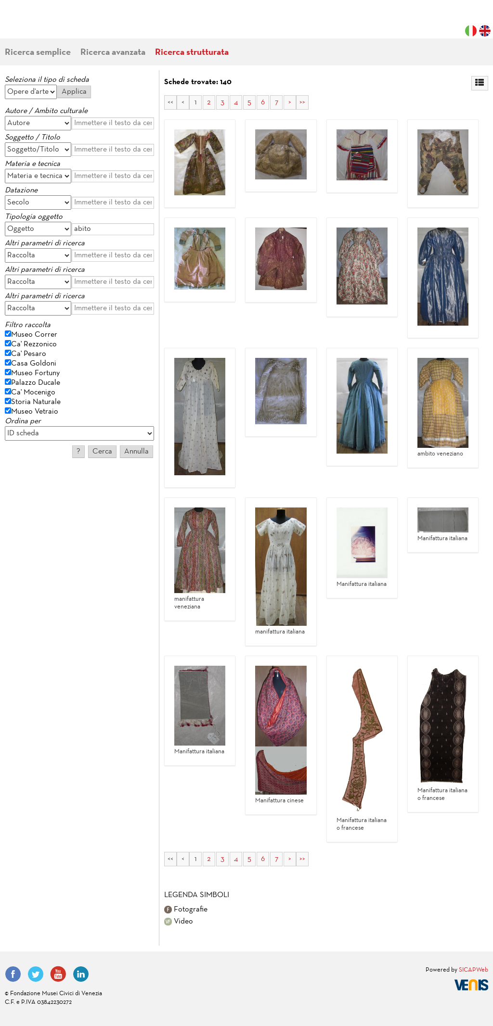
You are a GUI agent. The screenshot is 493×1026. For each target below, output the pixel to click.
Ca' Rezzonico (34, 344)
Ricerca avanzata (112, 53)
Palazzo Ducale (35, 383)
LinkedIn (81, 974)
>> (302, 102)
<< (170, 102)
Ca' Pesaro (28, 354)
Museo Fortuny (35, 373)
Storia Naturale (36, 402)
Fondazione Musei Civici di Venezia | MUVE (44, 24)
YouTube (58, 974)
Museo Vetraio (34, 411)
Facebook (13, 974)
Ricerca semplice (38, 53)
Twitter (35, 974)
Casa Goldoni (33, 363)
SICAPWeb (473, 970)
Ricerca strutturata (192, 53)
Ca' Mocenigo (33, 392)
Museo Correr (34, 334)
